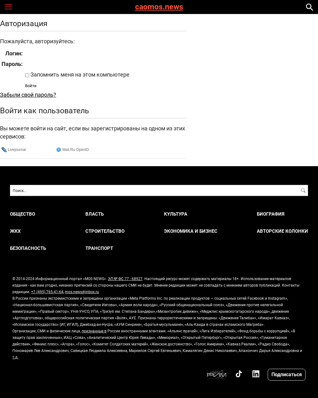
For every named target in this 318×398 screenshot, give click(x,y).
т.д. (15, 356)
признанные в (94, 330)
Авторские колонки (282, 231)
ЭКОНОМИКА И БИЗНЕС (190, 231)
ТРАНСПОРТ (99, 248)
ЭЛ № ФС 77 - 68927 (125, 278)
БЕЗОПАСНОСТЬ (28, 248)
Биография (270, 214)
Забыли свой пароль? (28, 94)
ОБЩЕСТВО (22, 214)
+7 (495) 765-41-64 (47, 291)
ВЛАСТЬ (94, 214)
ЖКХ (15, 231)
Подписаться (286, 374)
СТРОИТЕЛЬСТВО (105, 231)
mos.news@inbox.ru (82, 291)
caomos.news (159, 7)
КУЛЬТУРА (175, 214)
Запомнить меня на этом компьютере (79, 74)
